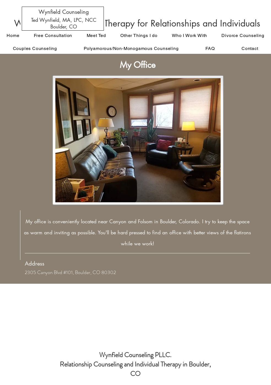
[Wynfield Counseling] (64, 12)
